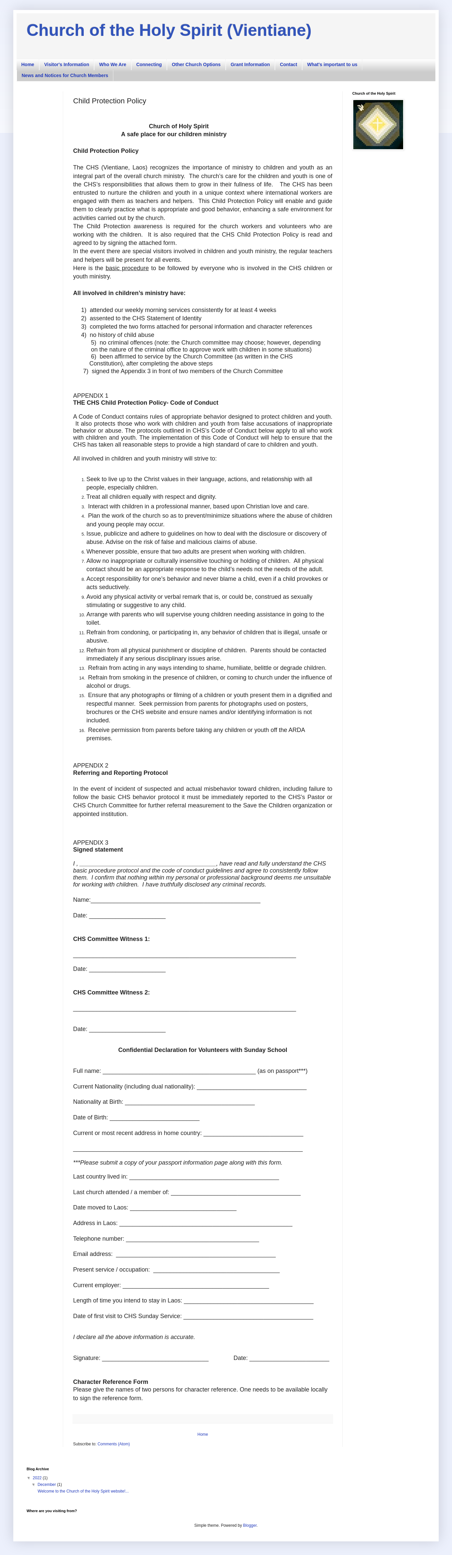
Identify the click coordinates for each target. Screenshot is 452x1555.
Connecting (149, 64)
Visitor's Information (66, 64)
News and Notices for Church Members (65, 75)
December (47, 1484)
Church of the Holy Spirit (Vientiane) (169, 30)
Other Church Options (196, 64)
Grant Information (250, 64)
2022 (38, 1478)
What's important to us (332, 64)
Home (27, 64)
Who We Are (112, 64)
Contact (288, 64)
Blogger (250, 1525)
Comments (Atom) (113, 1444)
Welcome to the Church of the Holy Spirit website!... (83, 1491)
